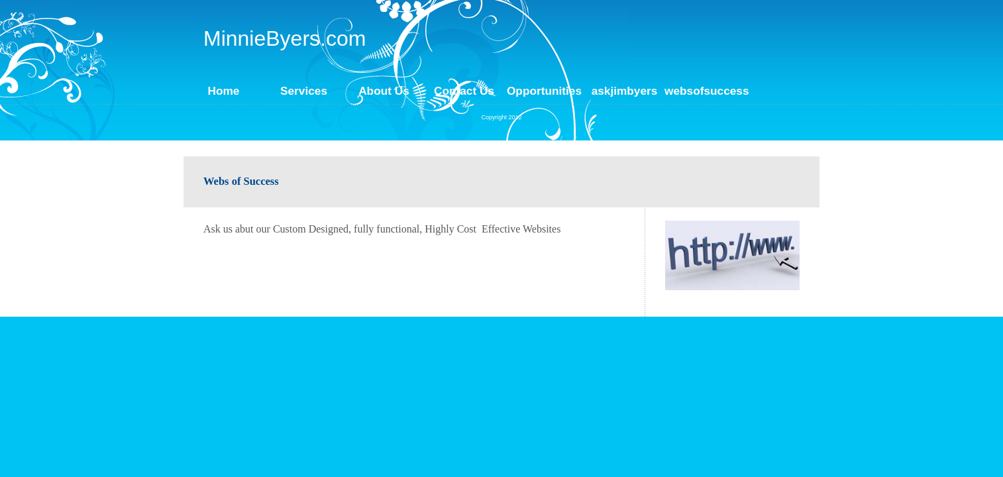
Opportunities (544, 90)
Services (303, 90)
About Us (383, 90)
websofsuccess (704, 90)
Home (224, 90)
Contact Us (464, 90)
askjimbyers (625, 90)
